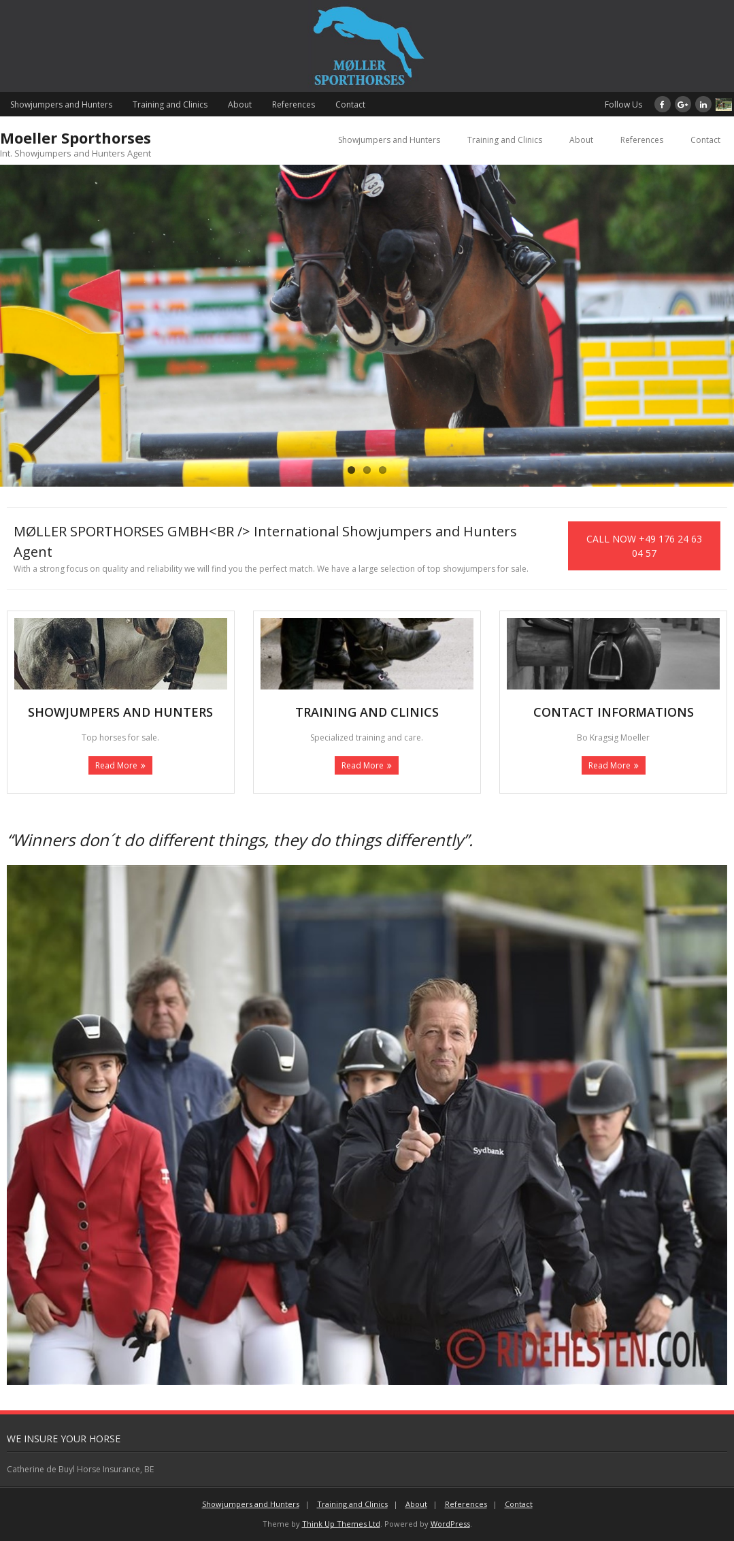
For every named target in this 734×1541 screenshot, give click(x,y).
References (293, 104)
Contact (350, 104)
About (240, 104)
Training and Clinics (170, 104)
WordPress (450, 1524)
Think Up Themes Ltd (341, 1524)
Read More (116, 765)
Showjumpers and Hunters (61, 104)
